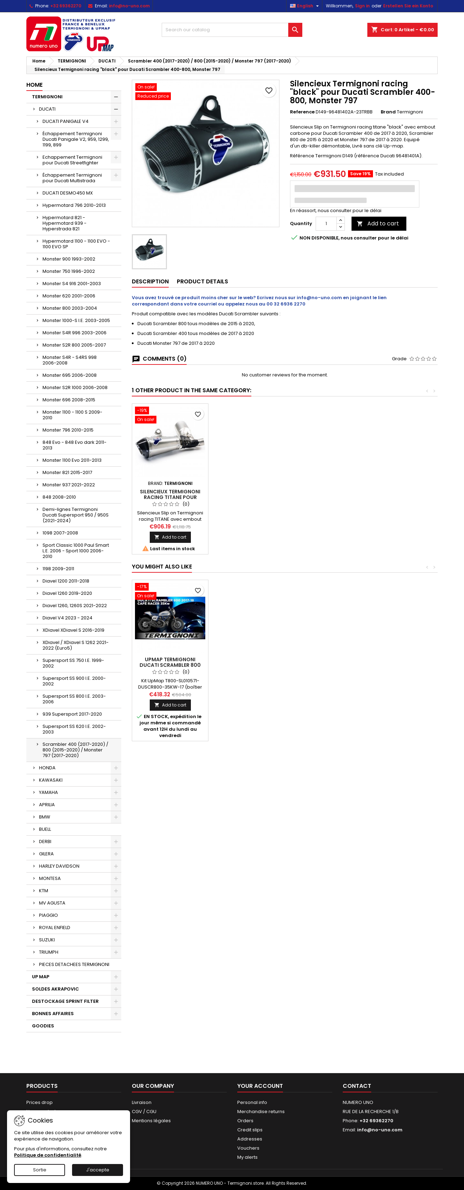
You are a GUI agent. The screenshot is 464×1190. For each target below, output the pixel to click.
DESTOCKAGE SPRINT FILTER (65, 1001)
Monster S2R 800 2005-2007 (74, 345)
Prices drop (39, 1102)
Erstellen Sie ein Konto (408, 6)
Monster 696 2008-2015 (69, 399)
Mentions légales (151, 1120)
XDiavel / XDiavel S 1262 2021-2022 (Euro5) (76, 645)
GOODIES (43, 1026)
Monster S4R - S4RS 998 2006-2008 (70, 360)
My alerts (247, 1157)
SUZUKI (47, 939)
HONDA (47, 767)
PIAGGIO (48, 915)
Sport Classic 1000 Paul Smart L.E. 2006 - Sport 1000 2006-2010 (76, 551)
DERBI (45, 841)
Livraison (142, 1102)
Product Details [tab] (202, 281)
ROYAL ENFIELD (54, 927)
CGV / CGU (144, 1111)
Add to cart (378, 223)
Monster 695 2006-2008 (70, 375)
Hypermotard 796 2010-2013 (74, 205)
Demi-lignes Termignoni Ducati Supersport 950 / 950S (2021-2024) (76, 515)
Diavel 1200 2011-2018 (66, 581)
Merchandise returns (261, 1111)
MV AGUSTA (52, 903)
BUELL (45, 829)
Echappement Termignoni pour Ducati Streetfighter (72, 160)
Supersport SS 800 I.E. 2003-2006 (74, 699)
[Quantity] (326, 224)
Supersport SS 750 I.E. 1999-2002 (73, 663)
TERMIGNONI (47, 96)
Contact (357, 1086)
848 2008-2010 (59, 497)
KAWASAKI (51, 780)
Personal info (252, 1102)
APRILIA (47, 804)
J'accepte (97, 1169)
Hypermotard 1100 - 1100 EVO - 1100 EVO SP (76, 244)
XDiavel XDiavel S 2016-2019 (73, 630)
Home (34, 85)
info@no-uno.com (129, 6)
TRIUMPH (48, 952)
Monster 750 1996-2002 (69, 271)
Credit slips (250, 1129)
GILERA (46, 853)
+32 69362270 (65, 6)
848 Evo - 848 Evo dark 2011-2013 (75, 445)
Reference (302, 112)
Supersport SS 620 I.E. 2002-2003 (74, 729)
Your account (260, 1086)
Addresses (249, 1139)
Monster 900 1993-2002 (69, 259)
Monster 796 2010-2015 (68, 430)
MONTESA (50, 878)
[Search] (232, 30)
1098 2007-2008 (60, 533)
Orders (245, 1120)
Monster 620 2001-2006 (69, 295)
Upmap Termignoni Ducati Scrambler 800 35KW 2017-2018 (170, 665)
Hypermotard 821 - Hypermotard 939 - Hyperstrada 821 (64, 223)
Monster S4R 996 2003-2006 (75, 332)
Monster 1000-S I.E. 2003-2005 (76, 320)
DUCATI (47, 109)
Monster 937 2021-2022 (69, 484)
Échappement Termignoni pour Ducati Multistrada (72, 178)
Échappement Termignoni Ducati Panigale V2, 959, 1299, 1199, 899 (76, 139)
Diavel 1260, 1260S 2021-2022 (75, 605)
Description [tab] (150, 281)
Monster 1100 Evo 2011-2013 (72, 460)
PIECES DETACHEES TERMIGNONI (74, 964)
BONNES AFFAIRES (53, 1013)
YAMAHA (48, 792)
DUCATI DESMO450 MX (68, 193)
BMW (44, 817)
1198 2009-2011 (58, 568)
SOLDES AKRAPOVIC (55, 989)
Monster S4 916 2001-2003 (72, 283)
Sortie (39, 1169)
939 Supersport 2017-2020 (72, 714)
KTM (43, 890)
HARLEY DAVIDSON (59, 866)
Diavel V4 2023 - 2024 (67, 617)
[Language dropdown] (305, 6)
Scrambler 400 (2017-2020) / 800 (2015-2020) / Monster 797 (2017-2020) (75, 750)
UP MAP (40, 976)
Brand (388, 112)
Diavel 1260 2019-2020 (67, 593)
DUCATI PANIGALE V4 (66, 121)
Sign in (362, 6)
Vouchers (248, 1148)
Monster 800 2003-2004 (70, 308)
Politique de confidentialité (47, 1155)
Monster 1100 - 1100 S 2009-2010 (72, 415)
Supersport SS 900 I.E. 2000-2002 (74, 681)
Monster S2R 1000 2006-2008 (75, 387)
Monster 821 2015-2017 (67, 472)
